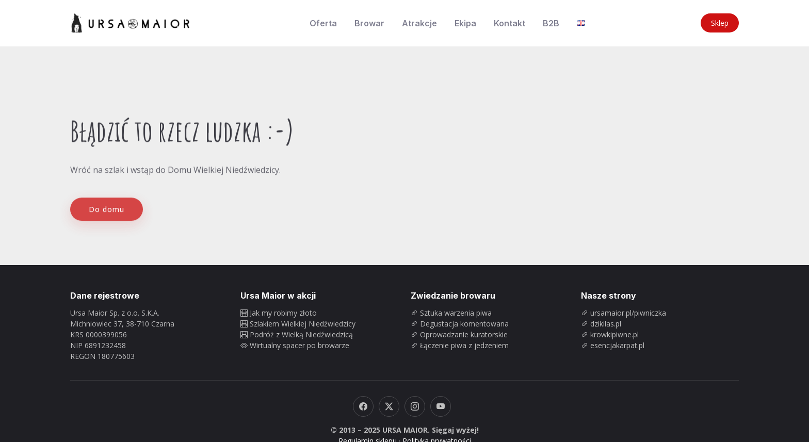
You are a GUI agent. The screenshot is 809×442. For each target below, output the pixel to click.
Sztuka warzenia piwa (456, 313)
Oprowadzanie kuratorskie (464, 334)
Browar (369, 23)
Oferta (323, 23)
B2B (551, 23)
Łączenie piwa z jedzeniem (464, 345)
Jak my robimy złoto (283, 313)
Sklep (720, 23)
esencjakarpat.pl (617, 345)
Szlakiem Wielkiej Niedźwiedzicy (302, 324)
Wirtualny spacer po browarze (299, 345)
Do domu (106, 216)
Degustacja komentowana (464, 324)
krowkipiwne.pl (614, 334)
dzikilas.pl (605, 324)
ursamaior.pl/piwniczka (628, 313)
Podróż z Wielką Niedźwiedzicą (301, 334)
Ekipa (465, 23)
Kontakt (509, 23)
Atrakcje (419, 23)
